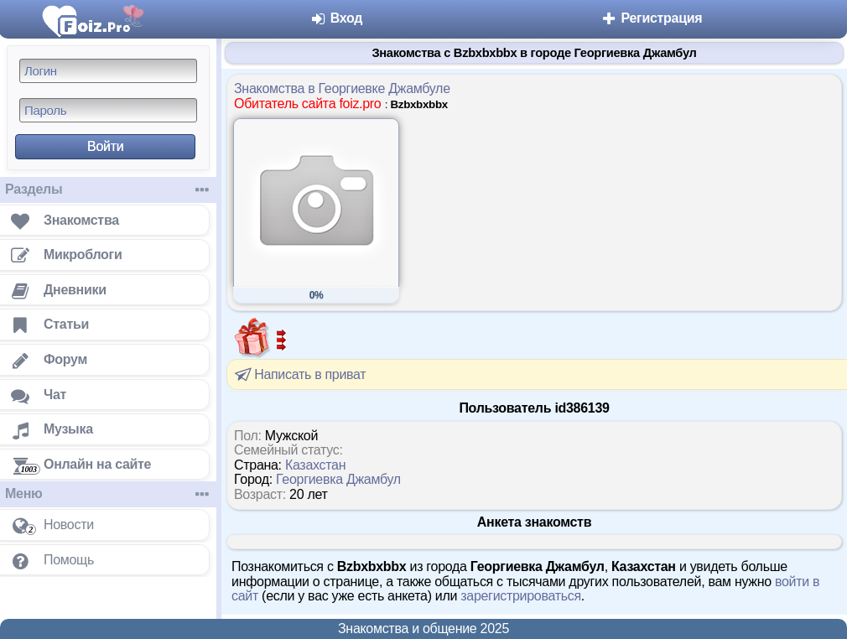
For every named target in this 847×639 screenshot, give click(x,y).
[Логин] (108, 71)
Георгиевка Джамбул (338, 479)
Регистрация (651, 18)
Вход (336, 18)
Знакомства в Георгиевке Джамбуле (342, 88)
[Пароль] (108, 110)
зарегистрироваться (520, 596)
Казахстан (315, 465)
